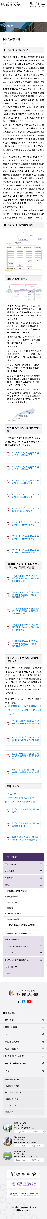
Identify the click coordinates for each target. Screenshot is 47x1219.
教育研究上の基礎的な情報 (17, 891)
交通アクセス (36, 1131)
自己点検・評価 (12, 902)
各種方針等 (9, 878)
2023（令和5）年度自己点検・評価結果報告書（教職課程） (25, 740)
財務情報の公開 (12, 1079)
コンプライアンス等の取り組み (17, 960)
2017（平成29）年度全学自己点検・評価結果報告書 (25, 551)
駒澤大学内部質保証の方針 (21, 797)
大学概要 (9, 1019)
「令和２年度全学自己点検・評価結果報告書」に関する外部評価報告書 (25, 643)
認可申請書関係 (13, 919)
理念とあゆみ (10, 864)
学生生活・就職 (12, 1041)
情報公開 (8, 884)
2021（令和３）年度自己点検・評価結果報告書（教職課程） (25, 772)
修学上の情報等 (13, 896)
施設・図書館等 (12, 1048)
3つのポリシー (12, 1105)
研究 (7, 1034)
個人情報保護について (15, 1092)
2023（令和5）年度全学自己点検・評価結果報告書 (25, 467)
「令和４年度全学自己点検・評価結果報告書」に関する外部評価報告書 (25, 611)
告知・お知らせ (11, 966)
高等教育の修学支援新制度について (20, 933)
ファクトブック (10, 953)
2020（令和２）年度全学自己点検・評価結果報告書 (25, 509)
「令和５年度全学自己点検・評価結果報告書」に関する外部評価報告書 (25, 594)
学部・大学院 (11, 1027)
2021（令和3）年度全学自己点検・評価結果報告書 (25, 495)
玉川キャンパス (20, 1151)
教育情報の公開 (12, 1086)
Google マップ (20, 1131)
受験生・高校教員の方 (15, 1063)
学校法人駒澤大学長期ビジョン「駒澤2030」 (21, 926)
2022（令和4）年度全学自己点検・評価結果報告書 (25, 481)
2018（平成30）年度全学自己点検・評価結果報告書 (25, 537)
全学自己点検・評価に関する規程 (25, 810)
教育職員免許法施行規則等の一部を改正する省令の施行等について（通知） (25, 710)
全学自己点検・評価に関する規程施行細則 (25, 824)
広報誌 (8, 973)
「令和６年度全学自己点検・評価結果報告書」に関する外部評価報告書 (25, 578)
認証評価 (12, 793)
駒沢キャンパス (20, 1123)
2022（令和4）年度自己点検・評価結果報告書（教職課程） (25, 756)
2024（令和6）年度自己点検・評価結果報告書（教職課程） (25, 723)
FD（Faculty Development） (17, 946)
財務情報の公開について (16, 913)
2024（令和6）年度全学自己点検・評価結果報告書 (25, 453)
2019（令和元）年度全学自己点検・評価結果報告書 (25, 523)
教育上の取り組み (12, 939)
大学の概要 (9, 871)
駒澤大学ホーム (13, 1013)
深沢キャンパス (20, 1137)
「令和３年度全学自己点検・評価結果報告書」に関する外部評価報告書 (25, 627)
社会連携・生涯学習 (14, 1056)
